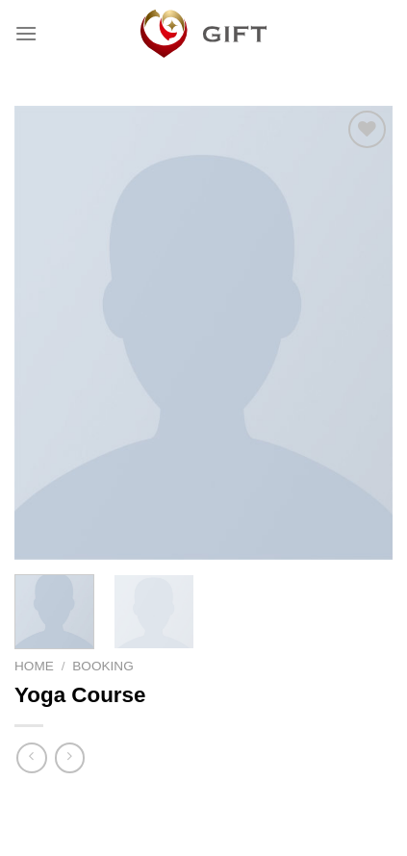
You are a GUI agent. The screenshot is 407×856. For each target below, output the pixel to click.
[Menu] (26, 33)
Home (34, 666)
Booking (102, 666)
